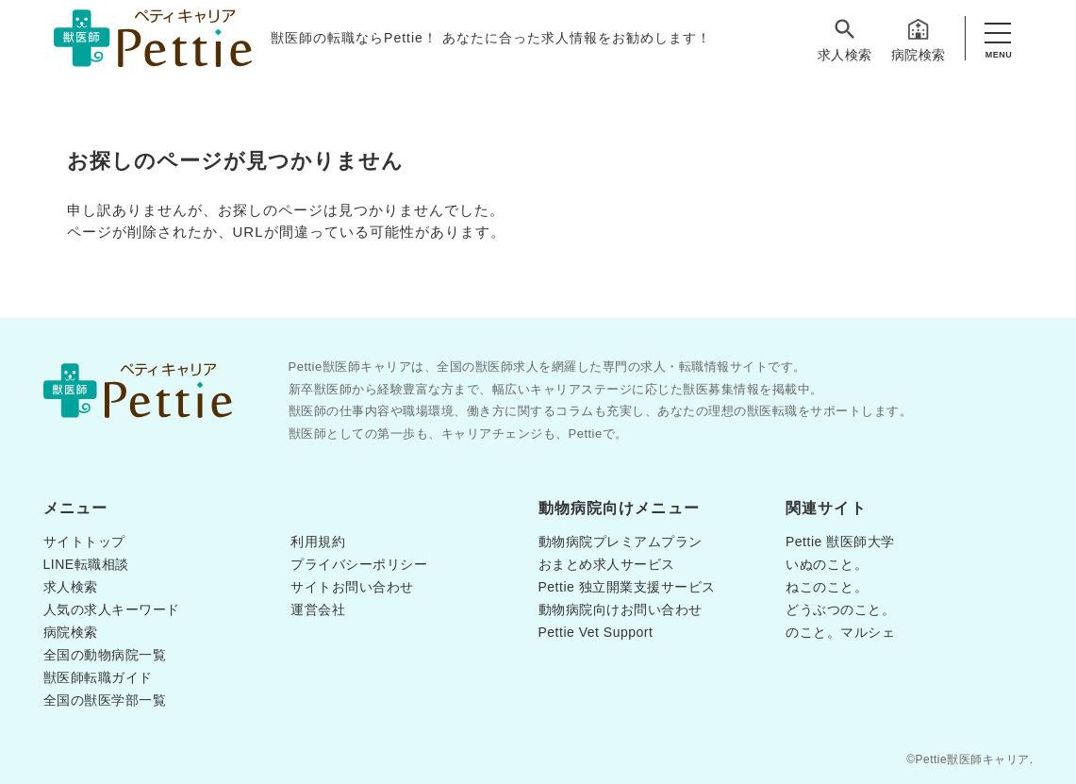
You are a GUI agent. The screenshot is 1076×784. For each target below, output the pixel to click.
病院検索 (918, 39)
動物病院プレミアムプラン (620, 541)
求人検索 (845, 39)
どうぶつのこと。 (840, 609)
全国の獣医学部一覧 (105, 700)
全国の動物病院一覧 (105, 654)
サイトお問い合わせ (352, 586)
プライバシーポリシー (358, 564)
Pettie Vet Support (596, 632)
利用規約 (317, 541)
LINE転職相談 (86, 564)
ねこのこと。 (827, 586)
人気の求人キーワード (111, 609)
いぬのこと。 (827, 564)
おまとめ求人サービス (606, 564)
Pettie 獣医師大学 (840, 541)
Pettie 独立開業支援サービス (627, 586)
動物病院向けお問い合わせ (620, 609)
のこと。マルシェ (840, 632)
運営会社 (317, 609)
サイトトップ (84, 541)
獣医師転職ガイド (98, 677)
